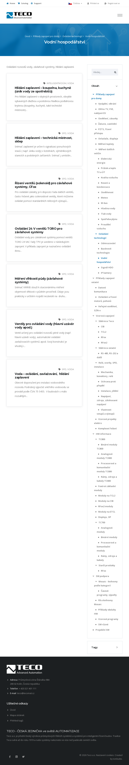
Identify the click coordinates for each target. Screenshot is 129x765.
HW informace (101, 433)
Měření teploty (104, 143)
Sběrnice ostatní (105, 347)
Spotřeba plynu (107, 219)
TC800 (100, 439)
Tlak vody (104, 213)
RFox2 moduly (104, 506)
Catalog (23, 3)
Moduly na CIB (104, 500)
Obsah (95, 85)
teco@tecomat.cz (25, 693)
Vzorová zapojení (103, 315)
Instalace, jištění (107, 390)
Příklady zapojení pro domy (46, 36)
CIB (100, 326)
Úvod (27, 36)
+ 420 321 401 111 (27, 688)
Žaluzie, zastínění (106, 123)
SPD (64, 133)
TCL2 (101, 331)
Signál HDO (105, 267)
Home (11, 3)
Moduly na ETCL (105, 511)
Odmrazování (106, 243)
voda (70, 83)
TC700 (100, 522)
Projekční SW (100, 629)
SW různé (101, 624)
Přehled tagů (16, 720)
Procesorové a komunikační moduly (106, 546)
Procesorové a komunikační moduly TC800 (106, 467)
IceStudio (117, 758)
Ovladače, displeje (106, 138)
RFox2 (102, 342)
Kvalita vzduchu (107, 177)
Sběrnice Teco (104, 321)
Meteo (102, 197)
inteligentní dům (56, 83)
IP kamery (104, 272)
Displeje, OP (103, 517)
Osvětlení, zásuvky (106, 118)
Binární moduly (107, 537)
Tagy (94, 647)
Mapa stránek (17, 715)
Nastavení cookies (105, 755)
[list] (93, 94)
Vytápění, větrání (105, 103)
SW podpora (100, 576)
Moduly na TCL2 (105, 495)
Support (36, 3)
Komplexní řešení (106, 428)
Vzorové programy (106, 619)
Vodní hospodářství (94, 36)
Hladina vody (106, 208)
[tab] (104, 86)
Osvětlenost (105, 192)
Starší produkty (105, 565)
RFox (101, 337)
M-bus (102, 203)
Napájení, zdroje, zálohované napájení (107, 400)
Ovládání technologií (72, 36)
